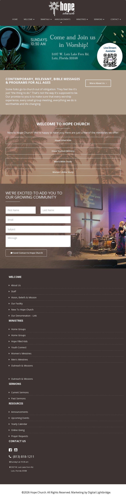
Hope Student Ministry (63, 151)
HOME (15, 19)
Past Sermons (18, 398)
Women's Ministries (21, 353)
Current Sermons (20, 392)
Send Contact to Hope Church (27, 252)
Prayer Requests (19, 436)
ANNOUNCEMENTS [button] (62, 20)
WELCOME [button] (29, 19)
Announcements (19, 411)
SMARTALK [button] (46, 19)
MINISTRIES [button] (82, 19)
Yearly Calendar (19, 424)
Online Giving (18, 430)
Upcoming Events (20, 417)
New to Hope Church (22, 309)
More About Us (98, 83)
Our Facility (17, 303)
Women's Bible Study (63, 172)
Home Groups (18, 329)
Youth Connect (18, 347)
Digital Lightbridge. (99, 492)
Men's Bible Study (63, 161)
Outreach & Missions (22, 365)
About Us (16, 285)
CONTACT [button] (116, 19)
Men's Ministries (19, 359)
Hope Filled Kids (63, 140)
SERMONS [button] (99, 19)
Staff (13, 291)
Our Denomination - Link (24, 315)
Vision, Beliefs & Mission (24, 297)
